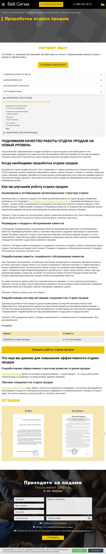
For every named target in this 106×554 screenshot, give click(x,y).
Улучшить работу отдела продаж (53, 350)
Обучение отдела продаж (14, 388)
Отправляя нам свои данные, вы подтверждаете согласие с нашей (54, 531)
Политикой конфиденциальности (79, 531)
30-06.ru (28, 411)
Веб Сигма (18, 4)
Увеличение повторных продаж (20, 133)
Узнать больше (95, 550)
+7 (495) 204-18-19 (82, 4)
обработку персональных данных (60, 527)
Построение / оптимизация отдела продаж (42, 12)
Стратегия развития (11, 374)
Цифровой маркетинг (52, 80)
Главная (4, 12)
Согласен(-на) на (54, 527)
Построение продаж (16, 12)
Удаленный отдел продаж (17, 98)
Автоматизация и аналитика (52, 86)
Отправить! (53, 538)
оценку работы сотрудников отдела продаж (49, 201)
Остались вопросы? (53, 65)
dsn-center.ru (77, 411)
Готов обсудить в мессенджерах (54, 523)
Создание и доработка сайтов (52, 74)
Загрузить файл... (55, 518)
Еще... (8, 129)
